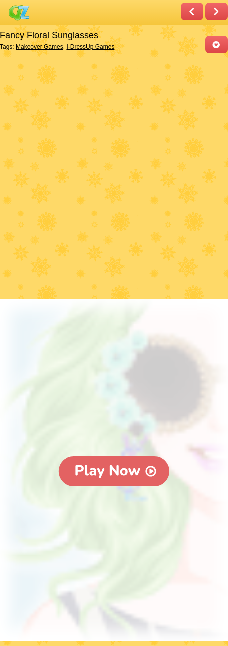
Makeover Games (40, 46)
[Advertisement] (114, 177)
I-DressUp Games (90, 46)
